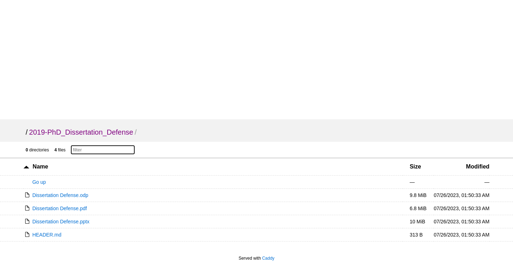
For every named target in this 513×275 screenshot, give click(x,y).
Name (40, 167)
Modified (477, 167)
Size (415, 167)
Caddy (268, 258)
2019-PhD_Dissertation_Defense (81, 132)
